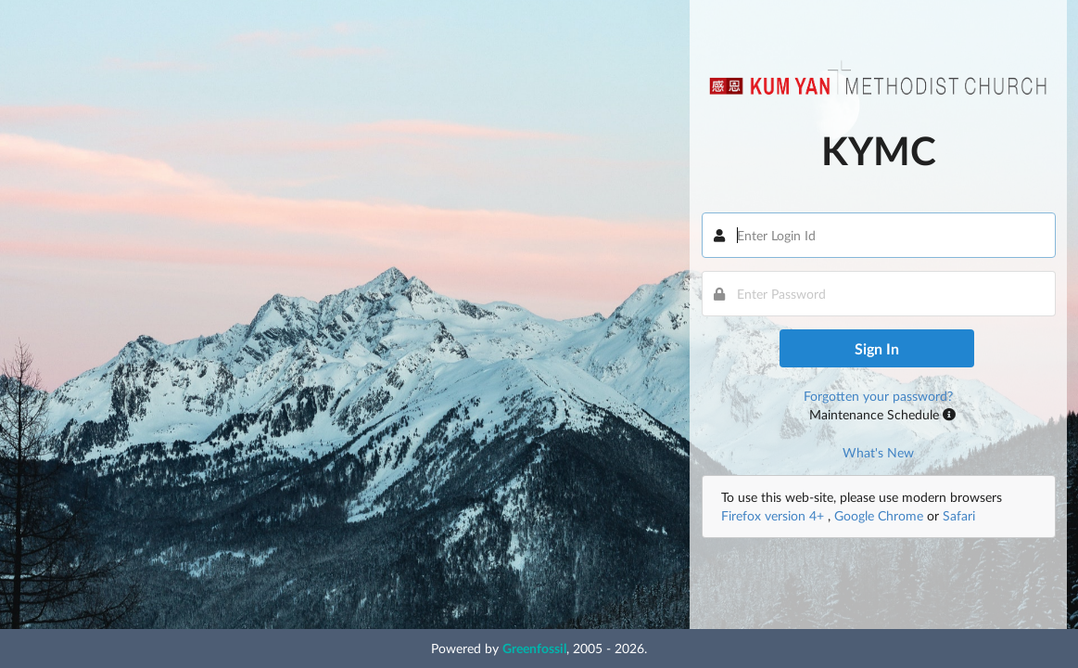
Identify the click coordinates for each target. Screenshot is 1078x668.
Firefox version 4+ (774, 515)
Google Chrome (878, 515)
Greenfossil (534, 648)
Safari (959, 515)
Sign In (877, 348)
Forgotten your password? (878, 396)
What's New (878, 452)
